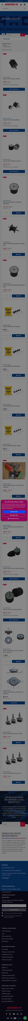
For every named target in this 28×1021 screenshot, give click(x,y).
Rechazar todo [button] (14, 515)
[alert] (14, 510)
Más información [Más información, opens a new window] (9, 508)
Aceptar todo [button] (14, 511)
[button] (14, 518)
